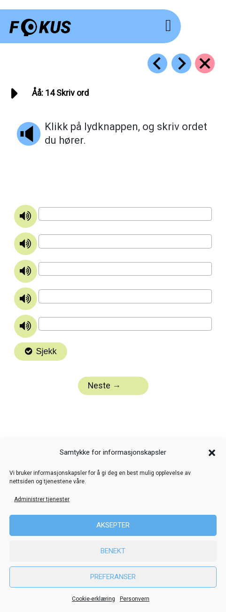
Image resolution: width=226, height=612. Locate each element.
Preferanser (113, 577)
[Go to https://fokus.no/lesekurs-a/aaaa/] (205, 63)
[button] (212, 452)
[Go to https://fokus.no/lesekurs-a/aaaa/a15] (181, 63)
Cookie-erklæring (93, 599)
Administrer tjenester (42, 499)
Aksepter (113, 525)
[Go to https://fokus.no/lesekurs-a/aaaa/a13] (157, 63)
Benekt (113, 551)
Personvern (134, 599)
